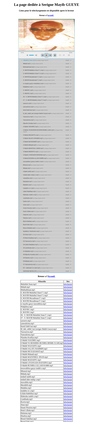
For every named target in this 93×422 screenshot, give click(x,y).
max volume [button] (36, 55)
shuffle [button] (63, 55)
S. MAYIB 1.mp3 (34, 90)
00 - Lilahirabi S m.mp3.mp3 (38, 268)
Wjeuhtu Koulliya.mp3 (36, 123)
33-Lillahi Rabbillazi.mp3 (36, 244)
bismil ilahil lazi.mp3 (35, 110)
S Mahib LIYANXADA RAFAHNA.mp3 (40, 155)
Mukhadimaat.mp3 (35, 67)
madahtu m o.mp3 (35, 188)
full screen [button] (68, 55)
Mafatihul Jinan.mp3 (35, 60)
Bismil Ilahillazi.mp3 (35, 221)
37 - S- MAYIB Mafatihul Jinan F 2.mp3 (41, 100)
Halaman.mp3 (33, 214)
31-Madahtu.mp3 (34, 251)
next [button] (50, 55)
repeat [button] (60, 55)
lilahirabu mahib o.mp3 (36, 194)
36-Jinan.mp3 (33, 234)
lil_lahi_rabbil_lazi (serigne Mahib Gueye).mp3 (43, 113)
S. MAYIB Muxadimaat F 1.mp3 (39, 77)
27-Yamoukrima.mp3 (35, 264)
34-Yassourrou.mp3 (35, 241)
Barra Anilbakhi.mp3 (35, 228)
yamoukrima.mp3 (34, 106)
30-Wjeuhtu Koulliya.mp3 (37, 254)
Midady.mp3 (33, 168)
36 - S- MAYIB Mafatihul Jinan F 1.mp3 (41, 96)
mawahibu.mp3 (34, 178)
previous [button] (42, 55)
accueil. (51, 15)
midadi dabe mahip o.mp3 (37, 175)
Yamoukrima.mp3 (34, 120)
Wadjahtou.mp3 (34, 86)
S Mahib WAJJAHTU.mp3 (37, 135)
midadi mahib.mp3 (35, 171)
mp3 (67, 60)
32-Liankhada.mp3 (35, 248)
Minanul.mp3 (33, 165)
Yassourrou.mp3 (34, 116)
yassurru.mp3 (33, 103)
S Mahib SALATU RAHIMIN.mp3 (39, 138)
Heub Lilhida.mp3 (34, 211)
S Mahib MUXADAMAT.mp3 (38, 141)
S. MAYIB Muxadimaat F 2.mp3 (39, 80)
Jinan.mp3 (32, 204)
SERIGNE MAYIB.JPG (36, 271)
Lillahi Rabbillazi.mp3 (35, 191)
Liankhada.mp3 (34, 198)
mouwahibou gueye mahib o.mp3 (39, 161)
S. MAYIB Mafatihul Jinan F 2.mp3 (39, 73)
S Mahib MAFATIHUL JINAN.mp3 (39, 148)
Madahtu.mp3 (33, 184)
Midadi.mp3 (33, 63)
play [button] (46, 55)
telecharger (68, 284)
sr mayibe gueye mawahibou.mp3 (39, 83)
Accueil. (51, 276)
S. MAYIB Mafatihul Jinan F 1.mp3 (39, 70)
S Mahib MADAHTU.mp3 (37, 151)
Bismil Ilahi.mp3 (34, 224)
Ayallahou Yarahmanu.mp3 (37, 231)
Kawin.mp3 (33, 201)
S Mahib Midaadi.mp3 (36, 145)
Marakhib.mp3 (33, 181)
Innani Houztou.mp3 (35, 208)
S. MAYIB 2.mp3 (34, 93)
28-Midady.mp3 (34, 261)
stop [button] (55, 55)
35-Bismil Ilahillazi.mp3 (36, 238)
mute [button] (28, 55)
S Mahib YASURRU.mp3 (37, 126)
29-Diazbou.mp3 (34, 257)
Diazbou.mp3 (33, 218)
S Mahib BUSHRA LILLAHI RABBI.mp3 (41, 158)
